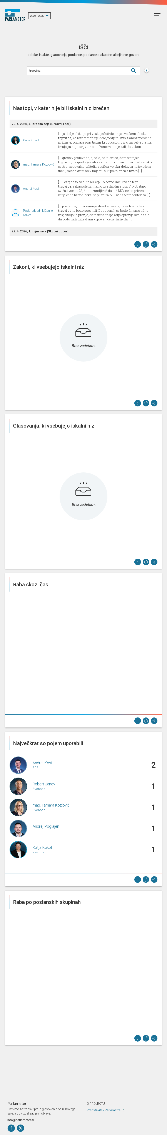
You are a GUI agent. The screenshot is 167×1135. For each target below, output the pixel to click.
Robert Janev (44, 784)
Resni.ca (38, 852)
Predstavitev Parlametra (103, 1110)
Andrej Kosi (31, 188)
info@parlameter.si (20, 1120)
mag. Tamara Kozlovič (38, 164)
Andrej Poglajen (46, 826)
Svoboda (39, 789)
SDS (35, 768)
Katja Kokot (31, 140)
